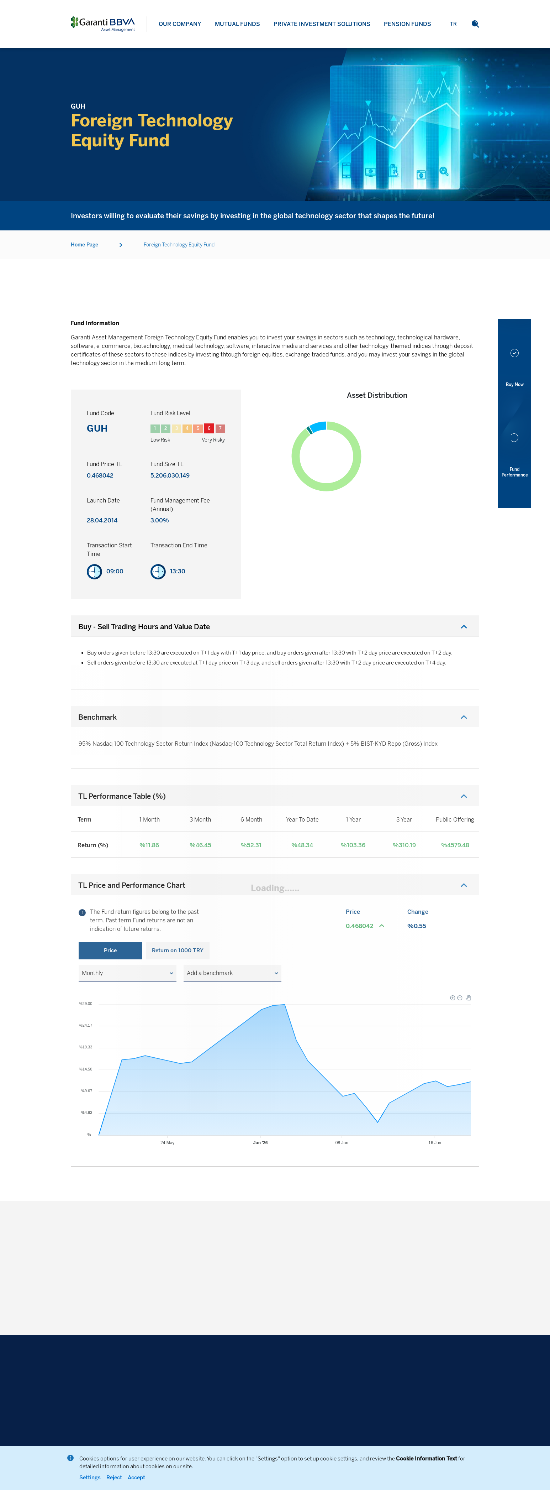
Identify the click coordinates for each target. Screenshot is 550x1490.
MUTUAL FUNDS (237, 25)
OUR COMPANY (180, 24)
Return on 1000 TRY (177, 950)
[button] (127, 973)
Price (110, 950)
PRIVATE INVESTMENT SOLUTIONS (322, 30)
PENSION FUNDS (407, 37)
